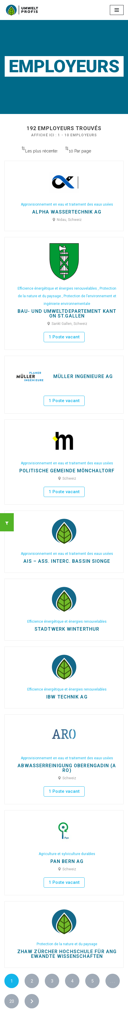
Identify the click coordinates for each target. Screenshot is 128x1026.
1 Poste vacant (64, 337)
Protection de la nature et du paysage (67, 944)
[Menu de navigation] (117, 10)
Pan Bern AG (66, 861)
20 (11, 1001)
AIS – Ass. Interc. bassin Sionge (66, 561)
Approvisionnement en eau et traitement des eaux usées (67, 204)
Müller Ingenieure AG (83, 376)
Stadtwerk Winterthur (67, 629)
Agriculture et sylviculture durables (67, 854)
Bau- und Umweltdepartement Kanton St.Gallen (67, 313)
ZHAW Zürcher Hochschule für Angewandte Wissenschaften (67, 954)
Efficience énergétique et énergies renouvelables (58, 288)
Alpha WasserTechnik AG (66, 212)
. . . (112, 981)
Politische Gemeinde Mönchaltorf (67, 470)
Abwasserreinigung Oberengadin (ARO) (67, 768)
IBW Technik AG (66, 697)
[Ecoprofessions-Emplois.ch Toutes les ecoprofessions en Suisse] (22, 10)
